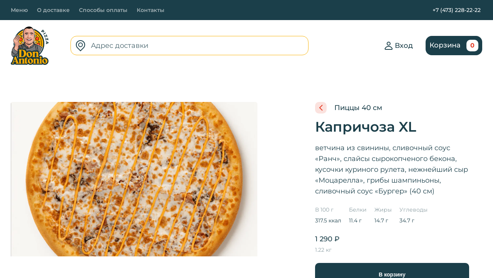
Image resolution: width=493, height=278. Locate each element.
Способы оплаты (103, 10)
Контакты (150, 10)
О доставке (53, 10)
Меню (19, 10)
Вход (398, 45)
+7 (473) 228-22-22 (457, 10)
